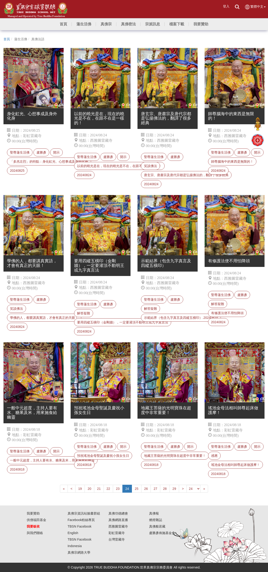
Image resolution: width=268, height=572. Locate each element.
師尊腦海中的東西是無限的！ (232, 161)
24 (127, 489)
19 (80, 489)
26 (146, 489)
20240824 (84, 175)
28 (165, 489)
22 (108, 489)
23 (118, 489)
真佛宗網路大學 (79, 552)
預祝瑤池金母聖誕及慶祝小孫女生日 (103, 456)
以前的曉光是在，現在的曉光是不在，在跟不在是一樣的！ (119, 166)
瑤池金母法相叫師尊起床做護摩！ (235, 465)
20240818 (17, 469)
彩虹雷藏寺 (116, 533)
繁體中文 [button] (255, 7)
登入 (226, 6)
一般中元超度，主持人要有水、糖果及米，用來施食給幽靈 (52, 460)
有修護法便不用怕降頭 (227, 313)
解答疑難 (83, 313)
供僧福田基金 (36, 520)
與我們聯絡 (35, 533)
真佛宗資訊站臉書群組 (84, 513)
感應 (214, 456)
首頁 (6, 39)
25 (136, 489)
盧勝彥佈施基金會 (162, 533)
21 (99, 489)
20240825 (17, 170)
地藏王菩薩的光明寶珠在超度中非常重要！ (175, 456)
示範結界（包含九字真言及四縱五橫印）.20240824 (181, 318)
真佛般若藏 (157, 526)
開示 (56, 152)
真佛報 (154, 513)
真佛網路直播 (118, 520)
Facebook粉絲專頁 (81, 520)
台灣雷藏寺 (116, 539)
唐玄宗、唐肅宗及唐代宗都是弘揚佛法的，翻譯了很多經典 (186, 175)
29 (174, 489)
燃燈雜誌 (155, 520)
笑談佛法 (150, 166)
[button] (84, 24)
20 (89, 489)
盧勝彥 (41, 152)
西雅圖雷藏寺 (118, 526)
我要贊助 (33, 513)
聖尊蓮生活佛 (19, 152)
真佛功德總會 (118, 513)
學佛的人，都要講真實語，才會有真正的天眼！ (44, 318)
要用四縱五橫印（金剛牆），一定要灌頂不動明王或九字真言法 (122, 322)
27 (155, 489)
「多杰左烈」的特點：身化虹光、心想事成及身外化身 (49, 161)
